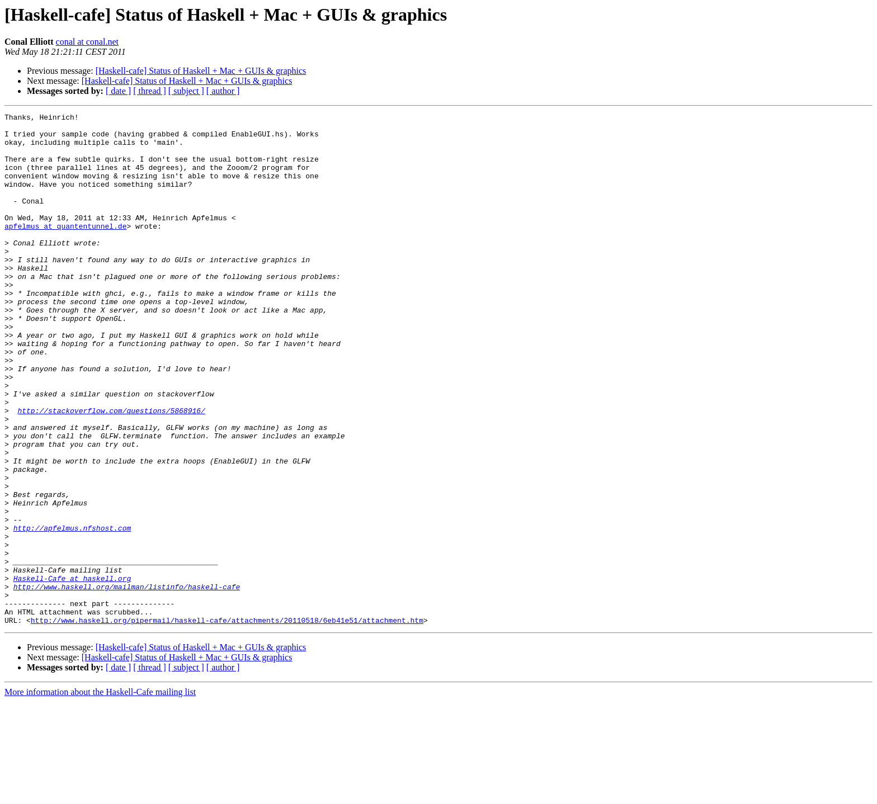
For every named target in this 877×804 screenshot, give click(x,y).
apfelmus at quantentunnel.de (65, 249)
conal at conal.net (87, 41)
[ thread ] (149, 91)
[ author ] (223, 91)
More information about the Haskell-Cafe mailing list (100, 794)
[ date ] (118, 91)
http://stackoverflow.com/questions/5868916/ (111, 471)
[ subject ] (186, 91)
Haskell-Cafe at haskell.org (72, 672)
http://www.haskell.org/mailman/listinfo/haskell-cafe (127, 682)
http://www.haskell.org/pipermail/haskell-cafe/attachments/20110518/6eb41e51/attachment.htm (227, 722)
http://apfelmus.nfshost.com (72, 612)
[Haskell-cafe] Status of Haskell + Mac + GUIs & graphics (201, 70)
